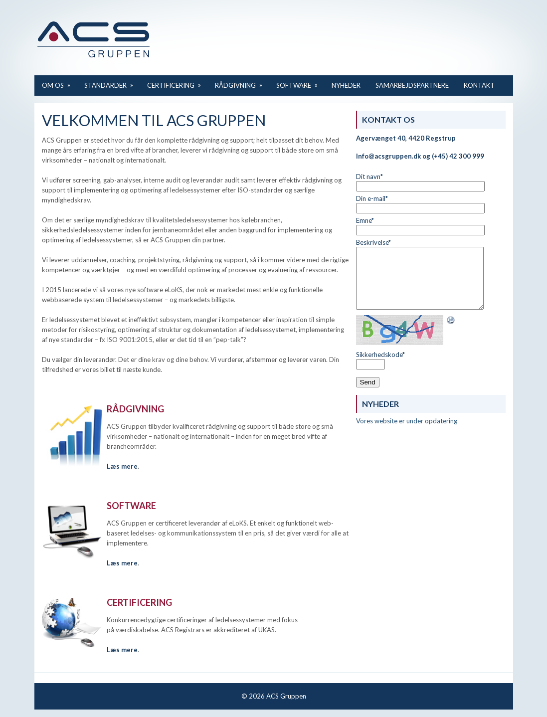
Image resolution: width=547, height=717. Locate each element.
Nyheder (346, 85)
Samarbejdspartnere (412, 85)
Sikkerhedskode (380, 354)
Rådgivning (242, 82)
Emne (365, 220)
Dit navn (369, 176)
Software (300, 82)
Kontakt (479, 85)
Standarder (112, 82)
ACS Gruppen (286, 696)
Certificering (177, 82)
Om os (59, 82)
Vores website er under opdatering (406, 421)
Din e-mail (372, 198)
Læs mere (122, 563)
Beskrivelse (373, 242)
